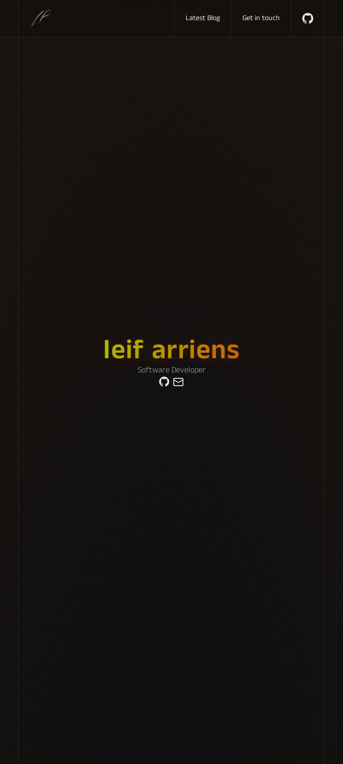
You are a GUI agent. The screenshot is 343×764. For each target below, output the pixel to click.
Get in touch (261, 18)
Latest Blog (203, 18)
